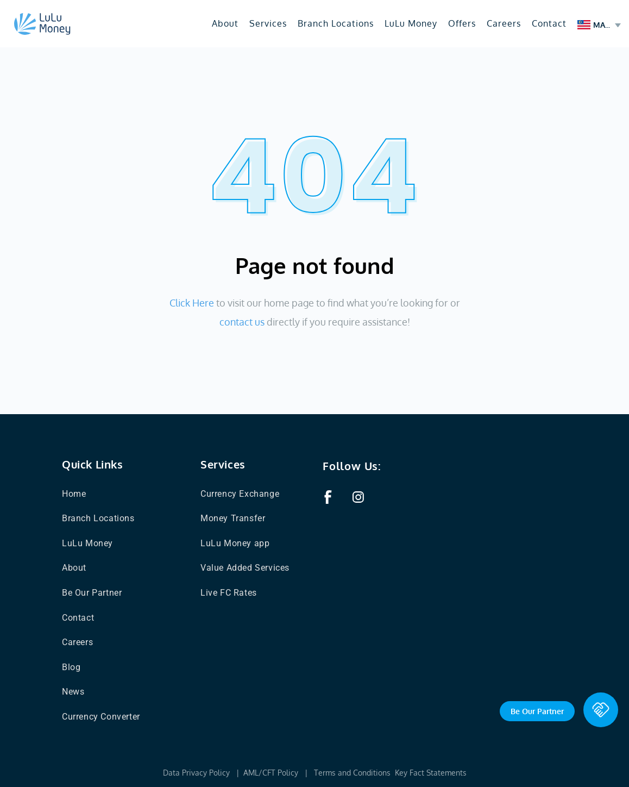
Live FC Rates (228, 593)
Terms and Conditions (353, 772)
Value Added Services (245, 568)
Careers (504, 23)
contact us (242, 322)
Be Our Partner (92, 593)
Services (268, 23)
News (73, 691)
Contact (549, 23)
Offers (462, 23)
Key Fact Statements (431, 772)
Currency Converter (101, 716)
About (225, 23)
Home (74, 494)
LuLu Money (411, 23)
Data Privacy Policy (196, 772)
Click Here (191, 303)
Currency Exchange (239, 494)
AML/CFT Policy (270, 772)
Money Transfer (232, 518)
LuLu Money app (234, 543)
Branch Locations (336, 23)
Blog (71, 667)
